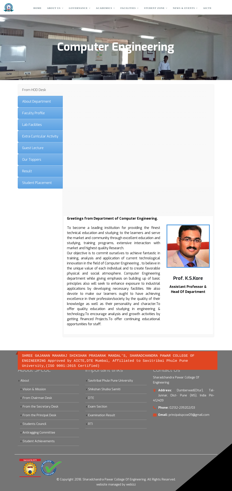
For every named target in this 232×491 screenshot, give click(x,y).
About (24, 381)
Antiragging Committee (39, 433)
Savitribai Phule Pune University (110, 381)
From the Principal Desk (39, 415)
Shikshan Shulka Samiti (104, 389)
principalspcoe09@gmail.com (189, 415)
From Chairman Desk (37, 398)
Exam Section (97, 407)
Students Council (34, 424)
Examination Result (101, 415)
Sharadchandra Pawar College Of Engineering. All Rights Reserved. (129, 479)
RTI (90, 424)
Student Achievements (39, 441)
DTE (91, 398)
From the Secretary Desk (40, 407)
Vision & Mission (34, 389)
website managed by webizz (116, 485)
